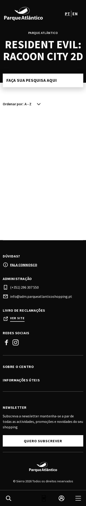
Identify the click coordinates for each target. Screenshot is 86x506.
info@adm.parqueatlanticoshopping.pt (41, 296)
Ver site (17, 318)
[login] (61, 498)
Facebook (6, 342)
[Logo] (43, 466)
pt (67, 13)
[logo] (23, 14)
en (75, 13)
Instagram (15, 342)
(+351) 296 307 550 (24, 287)
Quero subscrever (43, 441)
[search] (8, 498)
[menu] (78, 498)
